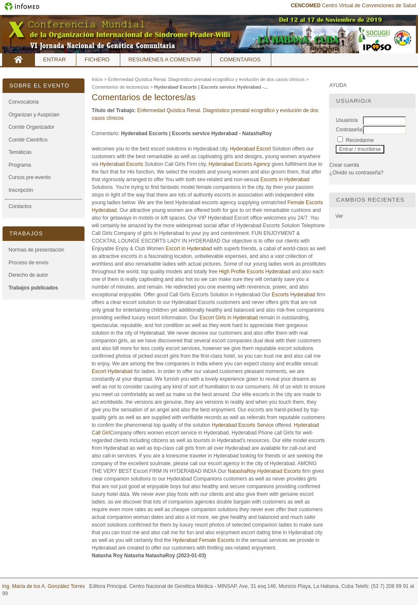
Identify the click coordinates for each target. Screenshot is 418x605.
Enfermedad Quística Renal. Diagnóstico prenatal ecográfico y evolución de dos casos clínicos (206, 79)
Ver (339, 216)
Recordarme (360, 140)
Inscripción (21, 190)
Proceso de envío (28, 263)
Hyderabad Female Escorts (203, 540)
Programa (20, 165)
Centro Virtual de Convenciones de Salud (353, 6)
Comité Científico (28, 140)
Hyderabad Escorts (121, 164)
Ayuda (337, 85)
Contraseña (349, 130)
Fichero (97, 59)
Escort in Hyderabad (188, 249)
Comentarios (240, 59)
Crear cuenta (344, 165)
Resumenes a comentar (164, 59)
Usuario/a (346, 120)
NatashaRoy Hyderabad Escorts (264, 471)
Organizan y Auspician (34, 115)
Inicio (18, 59)
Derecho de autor (28, 275)
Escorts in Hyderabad (284, 179)
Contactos (20, 206)
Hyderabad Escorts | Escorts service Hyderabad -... (211, 87)
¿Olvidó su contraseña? (356, 173)
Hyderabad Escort (250, 149)
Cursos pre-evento (30, 177)
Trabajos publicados (33, 288)
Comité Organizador (31, 127)
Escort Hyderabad (112, 371)
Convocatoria (24, 102)
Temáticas (20, 152)
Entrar (54, 59)
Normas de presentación (36, 250)
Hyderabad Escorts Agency (239, 164)
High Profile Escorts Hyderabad (254, 272)
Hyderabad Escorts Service (243, 425)
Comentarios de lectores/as (120, 87)
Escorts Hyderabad (293, 295)
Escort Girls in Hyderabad (229, 318)
